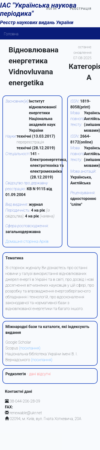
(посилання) (29, 348)
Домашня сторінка (21, 241)
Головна (11, 34)
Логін (51, 8)
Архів (44, 241)
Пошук (10, 43)
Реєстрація (80, 8)
